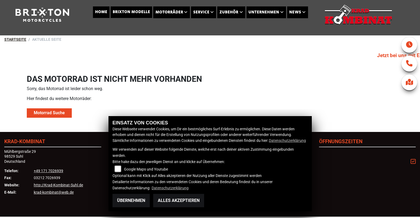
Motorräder (169, 12)
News (295, 12)
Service (201, 12)
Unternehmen (264, 12)
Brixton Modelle (131, 12)
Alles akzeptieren (179, 200)
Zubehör (228, 12)
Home (101, 12)
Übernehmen (131, 200)
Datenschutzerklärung (287, 140)
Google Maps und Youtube (146, 169)
